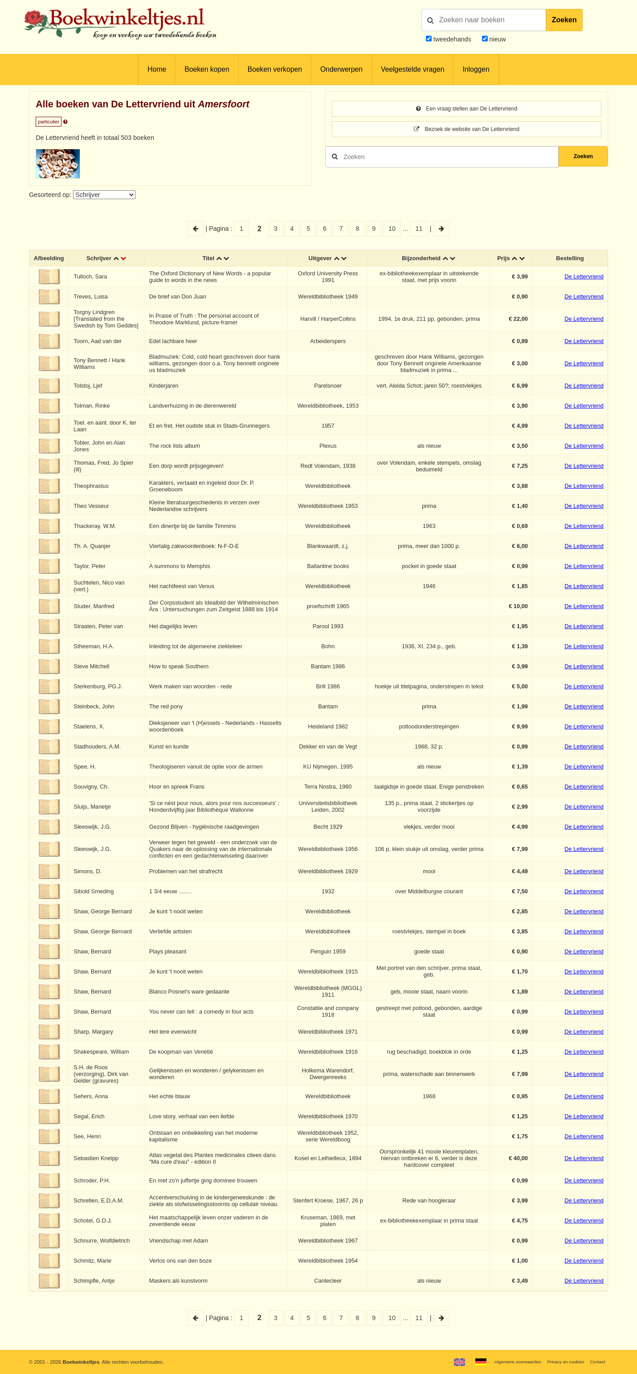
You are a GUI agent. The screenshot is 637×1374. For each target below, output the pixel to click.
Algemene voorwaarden (506, 1361)
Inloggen (475, 69)
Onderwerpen (341, 69)
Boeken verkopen (275, 69)
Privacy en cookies (560, 1361)
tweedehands (452, 39)
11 (419, 228)
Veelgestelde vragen (412, 69)
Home (156, 69)
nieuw (497, 39)
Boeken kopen (206, 69)
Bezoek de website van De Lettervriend (466, 130)
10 (392, 228)
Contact (596, 1361)
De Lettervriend (584, 277)
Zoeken (564, 20)
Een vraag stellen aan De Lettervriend (466, 109)
